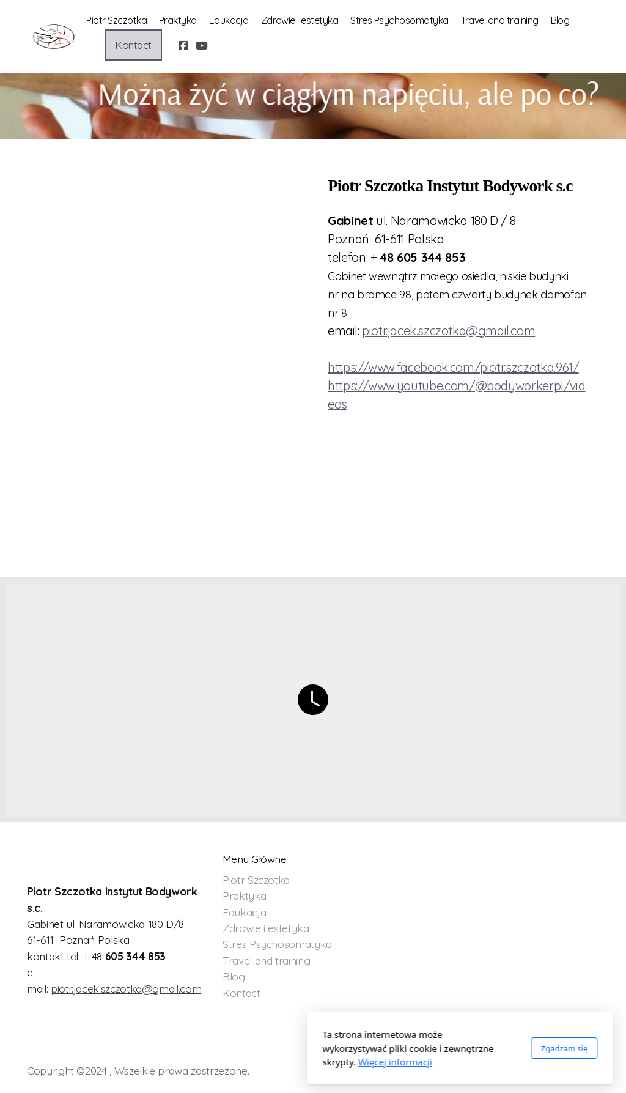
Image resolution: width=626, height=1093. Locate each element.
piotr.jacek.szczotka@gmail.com (126, 988)
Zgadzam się (417, 1048)
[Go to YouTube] (202, 45)
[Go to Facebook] (183, 45)
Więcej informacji (248, 1062)
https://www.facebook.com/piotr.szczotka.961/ (453, 367)
